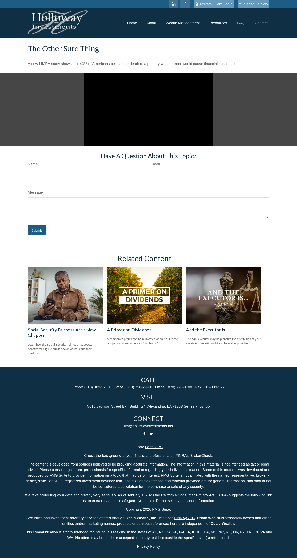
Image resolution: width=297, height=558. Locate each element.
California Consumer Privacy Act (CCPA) (194, 495)
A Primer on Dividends (129, 329)
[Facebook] (185, 4)
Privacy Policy (148, 546)
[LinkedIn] (173, 4)
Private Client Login (213, 4)
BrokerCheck (201, 456)
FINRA (179, 518)
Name (33, 164)
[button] (132, 23)
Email (155, 164)
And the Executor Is (205, 329)
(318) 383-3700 (97, 387)
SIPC (190, 518)
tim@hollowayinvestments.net (148, 426)
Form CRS (154, 447)
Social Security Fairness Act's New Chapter (62, 332)
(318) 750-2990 (138, 387)
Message (35, 192)
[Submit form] (37, 230)
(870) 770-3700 (179, 387)
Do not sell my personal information (185, 501)
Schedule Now (253, 4)
